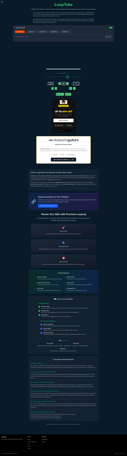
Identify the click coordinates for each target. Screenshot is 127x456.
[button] (2, 2)
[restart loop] (59, 83)
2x (74, 88)
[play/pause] (63, 83)
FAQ (29, 444)
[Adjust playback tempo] (63, 77)
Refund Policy (45, 439)
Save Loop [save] (59, 94)
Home (29, 439)
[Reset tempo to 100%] (67, 73)
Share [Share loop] (68, 94)
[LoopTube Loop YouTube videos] (63, 4)
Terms (29, 446)
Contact (43, 441)
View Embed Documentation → (48, 206)
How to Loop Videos (32, 441)
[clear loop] (67, 83)
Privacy (29, 448)
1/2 (70, 88)
